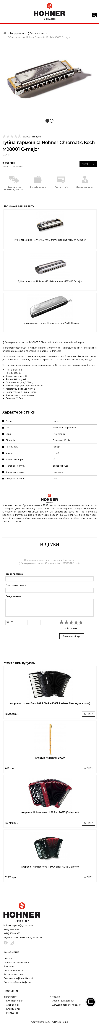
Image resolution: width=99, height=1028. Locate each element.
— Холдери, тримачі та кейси (65, 1004)
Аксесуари (55, 996)
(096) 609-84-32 (11, 933)
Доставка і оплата (13, 970)
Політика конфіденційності (18, 978)
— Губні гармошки (13, 1000)
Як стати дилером (13, 974)
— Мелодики (10, 1012)
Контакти (8, 966)
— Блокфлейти (11, 1009)
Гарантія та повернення (16, 962)
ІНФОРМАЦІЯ (11, 952)
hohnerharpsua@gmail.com (18, 925)
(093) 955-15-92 (11, 929)
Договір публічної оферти (17, 982)
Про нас (7, 958)
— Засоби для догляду (62, 1000)
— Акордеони (11, 1004)
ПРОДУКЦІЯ (10, 991)
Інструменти (10, 996)
